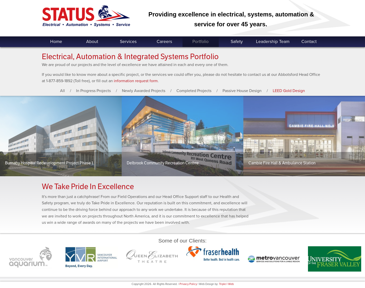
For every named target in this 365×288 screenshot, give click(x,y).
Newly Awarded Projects (143, 90)
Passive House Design (242, 90)
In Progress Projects (93, 90)
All (62, 90)
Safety (237, 41)
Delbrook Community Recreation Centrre (163, 163)
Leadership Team (272, 41)
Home (56, 41)
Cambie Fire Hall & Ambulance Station (282, 163)
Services (128, 41)
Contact (309, 41)
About (92, 41)
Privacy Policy (188, 284)
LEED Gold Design (289, 90)
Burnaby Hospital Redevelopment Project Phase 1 (49, 163)
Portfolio (200, 41)
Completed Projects (193, 90)
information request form (136, 80)
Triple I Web (226, 284)
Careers (164, 41)
